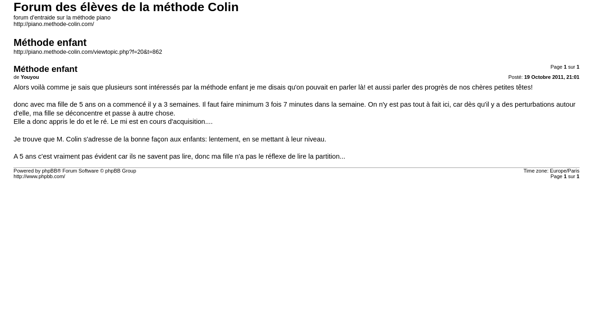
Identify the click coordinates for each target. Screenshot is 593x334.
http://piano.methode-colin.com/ (53, 24)
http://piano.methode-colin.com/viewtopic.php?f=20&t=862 (87, 52)
